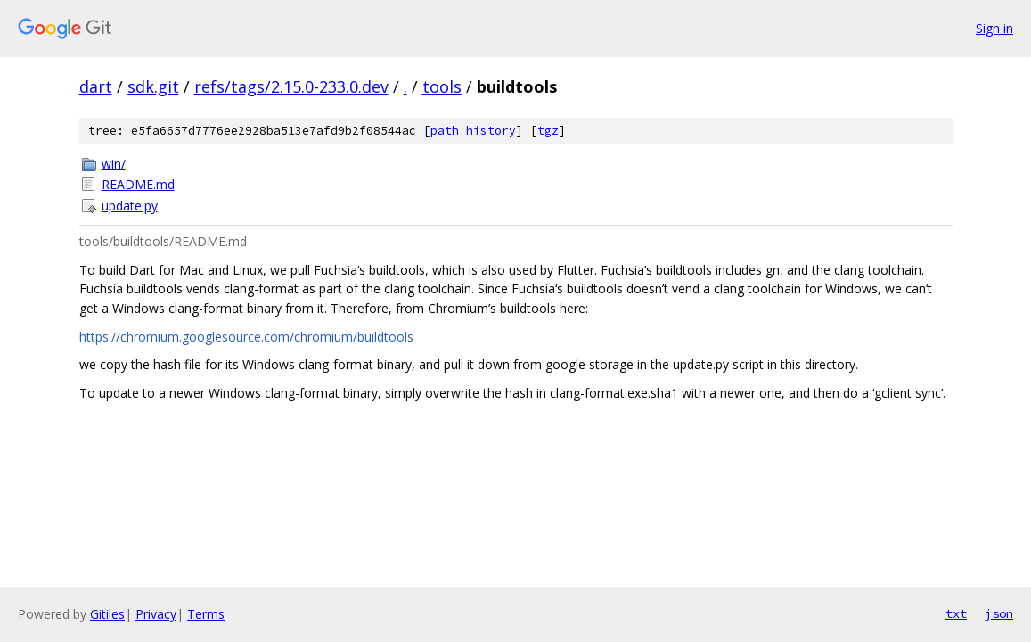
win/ (114, 163)
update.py (130, 205)
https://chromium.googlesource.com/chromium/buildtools (246, 336)
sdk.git (153, 86)
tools (442, 86)
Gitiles (107, 613)
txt (956, 613)
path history (473, 130)
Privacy (155, 613)
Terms (206, 613)
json (999, 613)
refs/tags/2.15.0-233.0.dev (291, 86)
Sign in (994, 28)
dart (95, 86)
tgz (548, 130)
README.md (138, 184)
